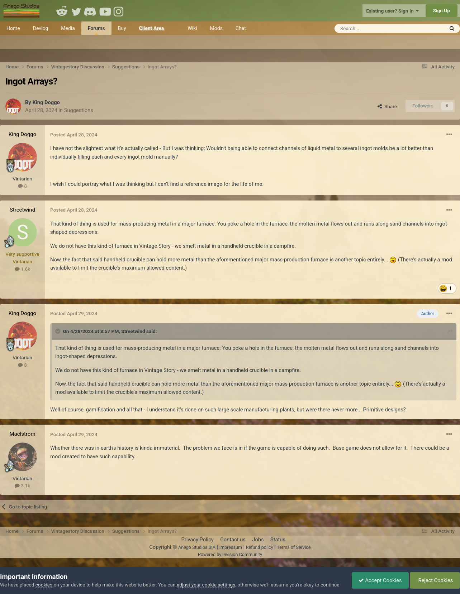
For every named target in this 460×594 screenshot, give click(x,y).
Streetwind (22, 210)
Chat (241, 28)
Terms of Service (293, 547)
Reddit (62, 11)
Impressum (230, 547)
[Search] (372, 28)
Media (68, 28)
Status (277, 539)
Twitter (76, 11)
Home (13, 28)
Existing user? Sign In (392, 11)
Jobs (258, 539)
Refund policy (259, 547)
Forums (96, 30)
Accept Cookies (378, 576)
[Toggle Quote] (58, 331)
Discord (91, 11)
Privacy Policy (197, 539)
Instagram (119, 11)
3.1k (22, 485)
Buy (122, 28)
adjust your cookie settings (206, 577)
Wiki (192, 28)
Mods (216, 28)
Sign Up (441, 10)
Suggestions (78, 110)
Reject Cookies (434, 576)
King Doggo (46, 102)
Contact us (233, 539)
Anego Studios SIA (196, 547)
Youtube (105, 11)
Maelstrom (22, 434)
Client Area (151, 28)
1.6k (22, 269)
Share (387, 106)
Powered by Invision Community (230, 554)
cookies (43, 577)
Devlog (40, 28)
